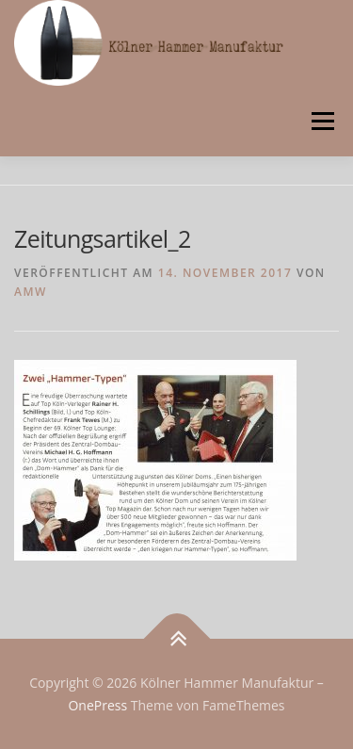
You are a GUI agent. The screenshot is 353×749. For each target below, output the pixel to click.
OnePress (97, 705)
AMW (30, 292)
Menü (321, 121)
